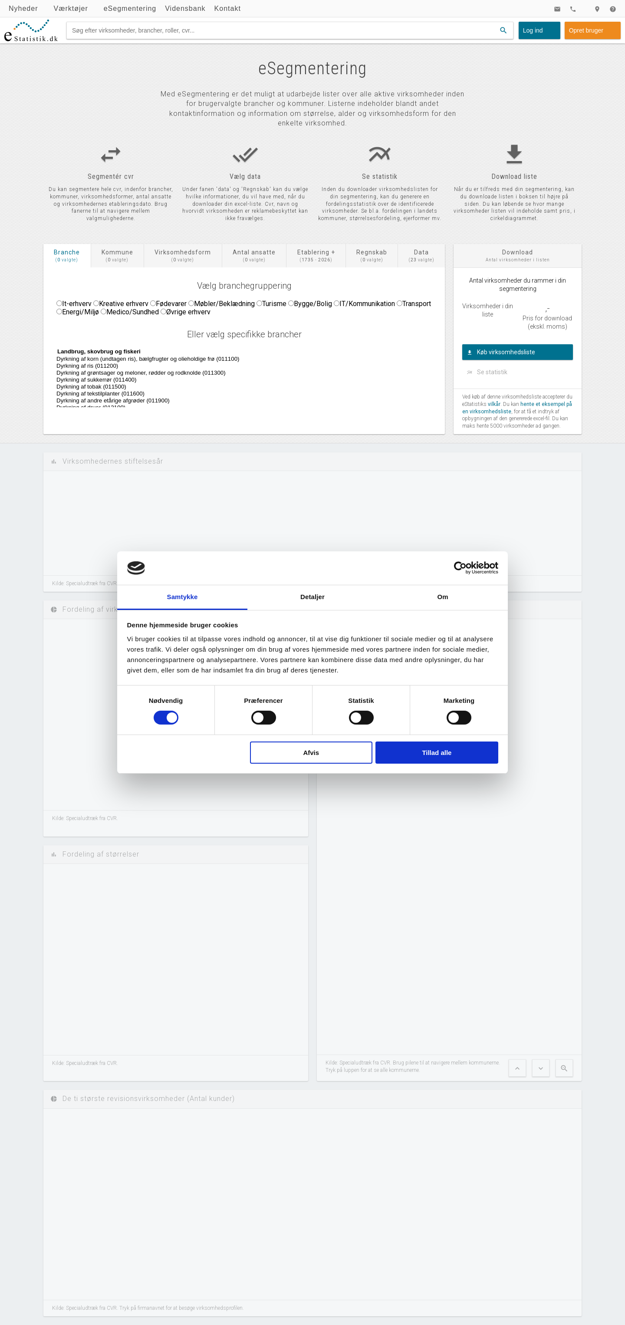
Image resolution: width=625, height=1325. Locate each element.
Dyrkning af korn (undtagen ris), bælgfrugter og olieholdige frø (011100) (279, 359)
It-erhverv (77, 304)
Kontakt (227, 8)
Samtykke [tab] (182, 596)
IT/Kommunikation (367, 304)
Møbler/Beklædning (224, 304)
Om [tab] (442, 596)
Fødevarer (171, 304)
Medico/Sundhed (132, 312)
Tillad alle (436, 752)
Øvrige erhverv (188, 312)
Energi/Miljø (80, 312)
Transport (416, 304)
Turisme (274, 304)
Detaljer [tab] (312, 596)
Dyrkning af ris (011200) (279, 366)
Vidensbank (185, 8)
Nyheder (23, 8)
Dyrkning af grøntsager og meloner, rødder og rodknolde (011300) (279, 372)
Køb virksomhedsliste (506, 352)
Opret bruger (586, 30)
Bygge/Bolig (313, 304)
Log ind (533, 30)
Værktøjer (70, 8)
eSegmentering (130, 8)
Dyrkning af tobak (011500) (279, 386)
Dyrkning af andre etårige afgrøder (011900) (279, 400)
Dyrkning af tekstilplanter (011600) (279, 393)
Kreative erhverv (123, 304)
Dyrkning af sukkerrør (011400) (279, 379)
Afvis (311, 752)
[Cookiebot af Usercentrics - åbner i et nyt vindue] (460, 567)
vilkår (494, 404)
